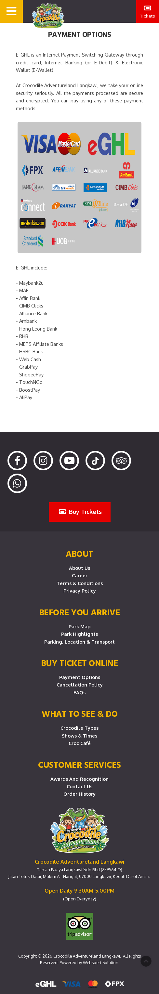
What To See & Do (79, 713)
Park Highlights (79, 634)
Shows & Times (79, 736)
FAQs (79, 692)
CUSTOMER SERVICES (79, 764)
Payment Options (79, 677)
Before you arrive (79, 612)
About (79, 553)
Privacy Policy (79, 591)
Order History (79, 794)
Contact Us (79, 786)
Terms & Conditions (80, 583)
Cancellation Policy (80, 684)
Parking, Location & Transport (79, 642)
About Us (79, 568)
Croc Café (80, 743)
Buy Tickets (80, 511)
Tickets (147, 12)
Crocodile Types (79, 728)
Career (79, 575)
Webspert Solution (100, 962)
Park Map (79, 626)
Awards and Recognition (79, 779)
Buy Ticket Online (79, 662)
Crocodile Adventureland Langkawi (86, 956)
